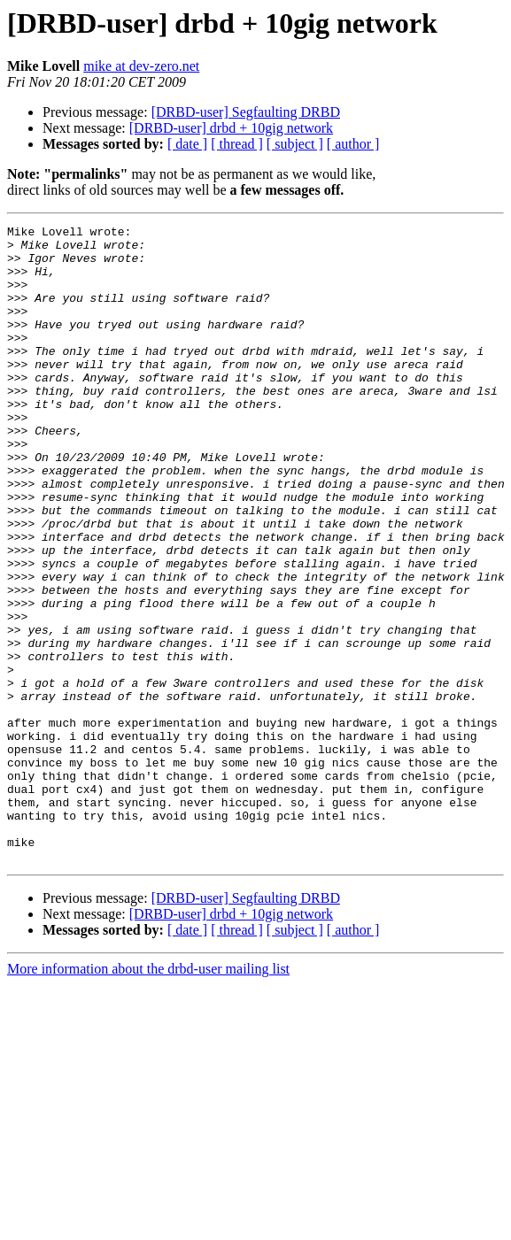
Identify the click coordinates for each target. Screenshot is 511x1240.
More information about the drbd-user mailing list (148, 1096)
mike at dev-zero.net (141, 65)
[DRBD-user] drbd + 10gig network (231, 127)
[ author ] (353, 143)
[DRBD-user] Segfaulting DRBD (245, 111)
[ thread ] (237, 143)
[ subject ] (295, 143)
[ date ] (187, 143)
